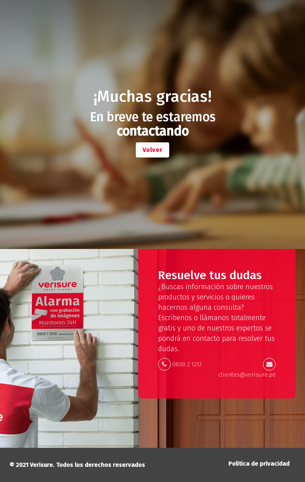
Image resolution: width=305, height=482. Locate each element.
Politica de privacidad (259, 463)
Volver (152, 150)
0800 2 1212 (187, 364)
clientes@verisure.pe (247, 374)
